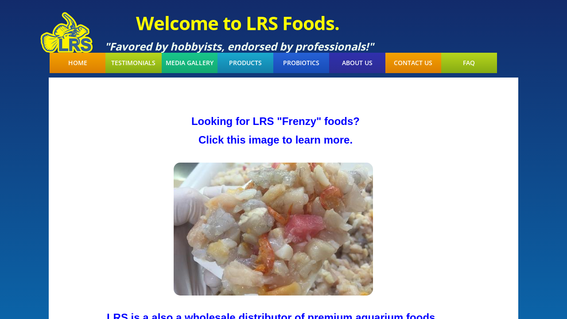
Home (77, 62)
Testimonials (133, 62)
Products (245, 62)
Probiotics (301, 62)
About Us (357, 62)
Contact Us (413, 62)
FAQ (469, 62)
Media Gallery (190, 62)
